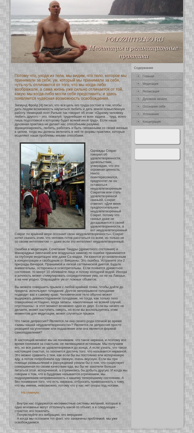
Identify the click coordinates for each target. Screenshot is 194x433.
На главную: (30, 392)
